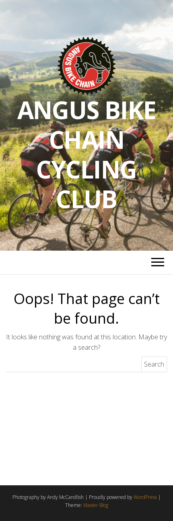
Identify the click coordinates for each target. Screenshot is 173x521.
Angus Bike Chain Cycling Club (86, 154)
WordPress (145, 497)
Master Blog (95, 505)
